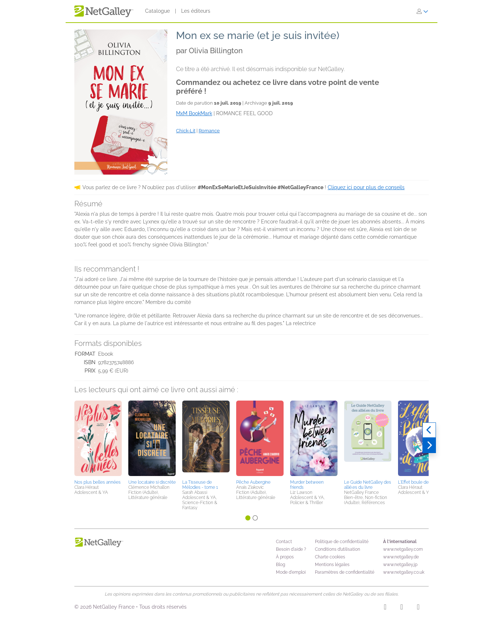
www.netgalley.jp (400, 564)
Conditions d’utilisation (337, 549)
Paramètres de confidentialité (344, 572)
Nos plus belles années (97, 482)
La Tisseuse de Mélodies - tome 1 (200, 485)
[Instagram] (385, 608)
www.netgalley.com (403, 549)
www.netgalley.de (401, 556)
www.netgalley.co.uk (403, 572)
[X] (418, 608)
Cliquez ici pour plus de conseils (366, 187)
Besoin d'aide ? (291, 549)
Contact (284, 541)
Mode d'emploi (291, 572)
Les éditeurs (195, 11)
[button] (98, 439)
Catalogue (157, 11)
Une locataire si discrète (152, 482)
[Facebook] (401, 608)
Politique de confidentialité (342, 541)
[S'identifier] (422, 11)
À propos (285, 556)
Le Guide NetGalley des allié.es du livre (367, 485)
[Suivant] (429, 445)
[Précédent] (429, 430)
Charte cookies (330, 556)
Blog (280, 564)
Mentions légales (332, 564)
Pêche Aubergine (253, 482)
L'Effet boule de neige (419, 482)
